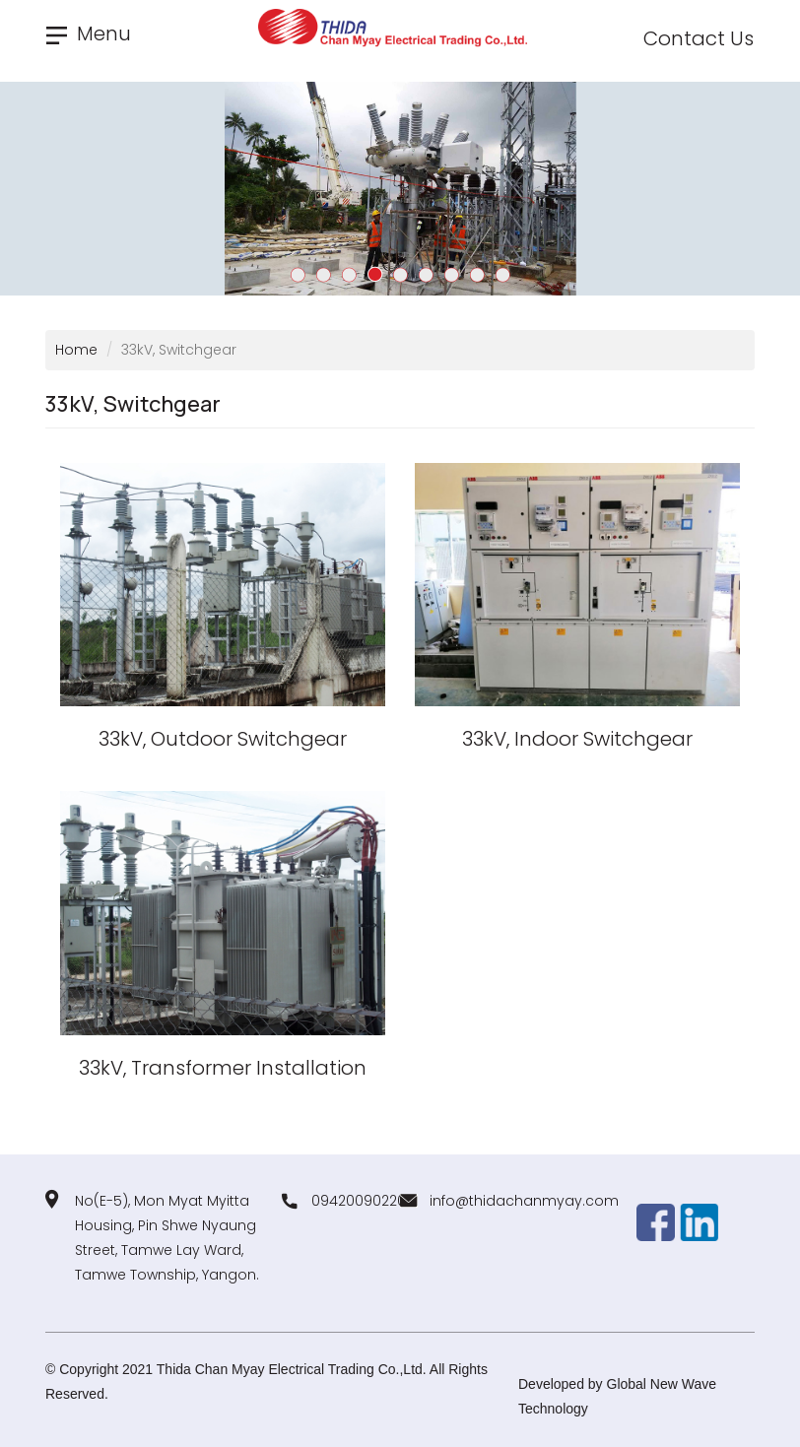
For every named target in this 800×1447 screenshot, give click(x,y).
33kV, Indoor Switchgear (577, 739)
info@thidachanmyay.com (524, 1201)
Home (76, 350)
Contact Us (698, 38)
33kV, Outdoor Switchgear (223, 739)
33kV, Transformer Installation (223, 1068)
